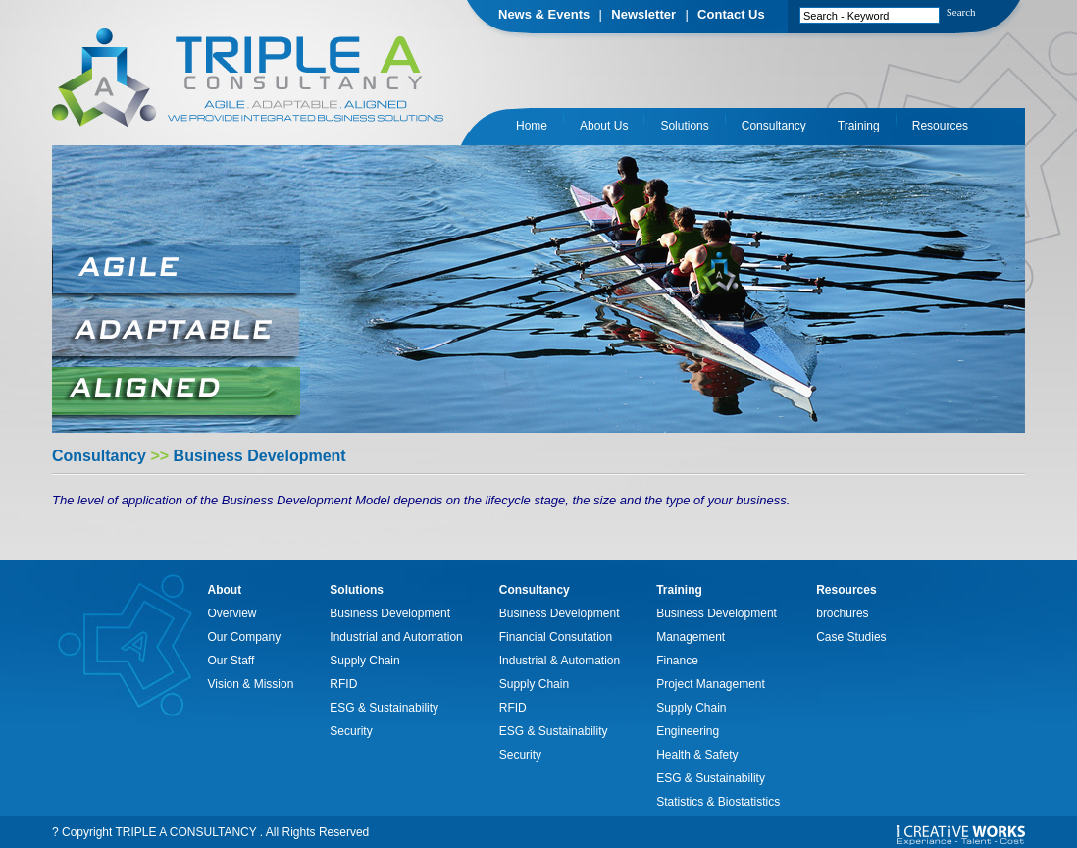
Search (961, 12)
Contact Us (731, 14)
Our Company (245, 637)
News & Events (544, 14)
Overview (232, 613)
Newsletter (643, 14)
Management (690, 637)
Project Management (710, 684)
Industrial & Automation (559, 660)
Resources (940, 125)
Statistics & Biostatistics (718, 802)
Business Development (390, 613)
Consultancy (774, 125)
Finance (677, 660)
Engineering (687, 731)
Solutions (684, 125)
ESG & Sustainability (384, 708)
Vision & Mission (251, 684)
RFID (343, 684)
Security (351, 731)
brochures (842, 613)
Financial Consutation (555, 637)
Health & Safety (697, 755)
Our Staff (231, 660)
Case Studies (851, 637)
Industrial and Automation (396, 637)
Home (531, 125)
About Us (604, 125)
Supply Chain (364, 660)
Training (859, 125)
